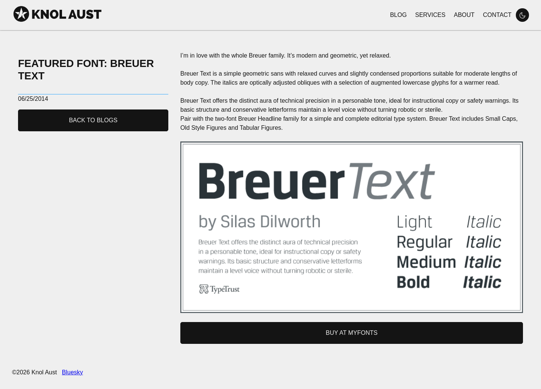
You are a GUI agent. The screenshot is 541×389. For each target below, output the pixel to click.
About (464, 15)
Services (430, 15)
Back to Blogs (93, 120)
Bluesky (72, 372)
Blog (398, 15)
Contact (497, 15)
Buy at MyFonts (352, 333)
